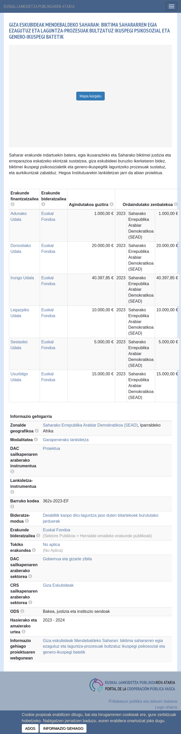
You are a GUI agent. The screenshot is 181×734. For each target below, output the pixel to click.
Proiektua (51, 448)
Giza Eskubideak (58, 585)
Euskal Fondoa (56, 530)
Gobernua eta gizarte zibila (67, 559)
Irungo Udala (22, 278)
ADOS (30, 728)
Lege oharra (166, 707)
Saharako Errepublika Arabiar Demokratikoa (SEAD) (90, 425)
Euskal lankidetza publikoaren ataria (39, 6)
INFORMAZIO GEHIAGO (63, 728)
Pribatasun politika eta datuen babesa (143, 701)
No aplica (51, 544)
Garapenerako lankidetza (66, 440)
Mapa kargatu (91, 96)
